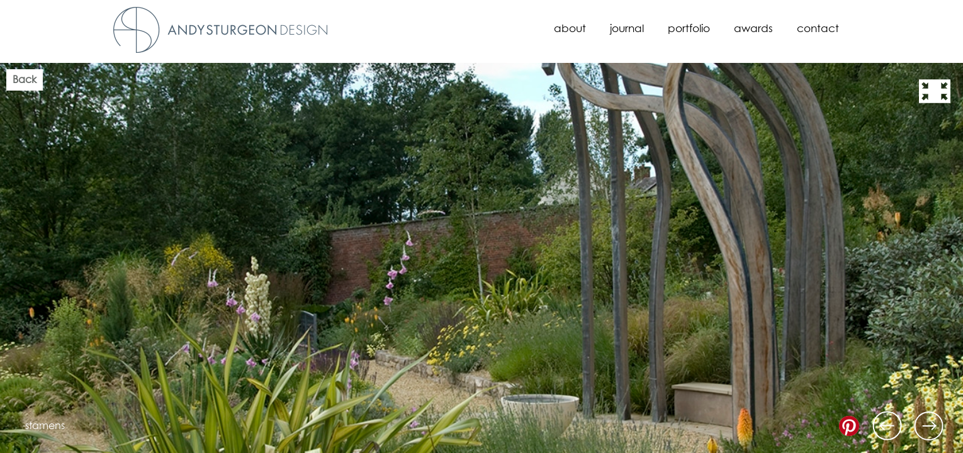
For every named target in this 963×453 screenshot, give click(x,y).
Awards (753, 29)
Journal (627, 29)
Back (25, 80)
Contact (818, 29)
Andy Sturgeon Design (220, 30)
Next (929, 425)
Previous (887, 425)
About (570, 29)
